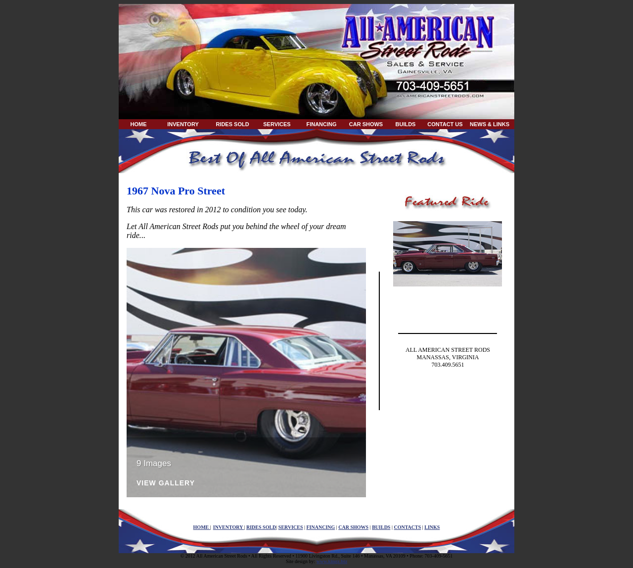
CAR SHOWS (366, 124)
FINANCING (321, 124)
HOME (139, 124)
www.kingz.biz (331, 561)
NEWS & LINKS (489, 124)
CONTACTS (407, 527)
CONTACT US (444, 124)
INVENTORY (183, 124)
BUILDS (406, 124)
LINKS (432, 527)
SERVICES (276, 124)
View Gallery (165, 483)
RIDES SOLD (232, 124)
